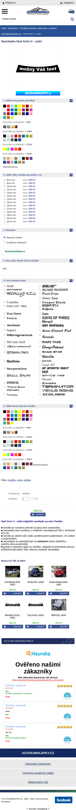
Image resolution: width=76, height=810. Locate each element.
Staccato (46, 379)
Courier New (17, 306)
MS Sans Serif (16, 342)
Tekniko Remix (16, 388)
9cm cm (11, 183)
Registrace (69, 3)
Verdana (12, 394)
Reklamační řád (38, 782)
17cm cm (11, 208)
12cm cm (11, 192)
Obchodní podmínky (38, 763)
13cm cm (11, 196)
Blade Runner (55, 289)
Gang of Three (56, 318)
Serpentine (17, 369)
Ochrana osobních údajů (38, 773)
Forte (45, 314)
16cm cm (11, 205)
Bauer (49, 286)
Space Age (53, 375)
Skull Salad (18, 375)
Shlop (45, 372)
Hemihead (13, 325)
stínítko (27, 480)
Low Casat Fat (56, 331)
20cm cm (11, 218)
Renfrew (13, 361)
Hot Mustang (53, 326)
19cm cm (11, 215)
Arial (10, 286)
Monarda (48, 336)
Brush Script (50, 293)
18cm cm (11, 212)
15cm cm (11, 202)
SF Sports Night (55, 368)
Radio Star (52, 352)
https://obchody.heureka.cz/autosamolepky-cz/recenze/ (38, 680)
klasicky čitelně (14, 237)
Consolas (12, 302)
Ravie (48, 356)
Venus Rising (57, 391)
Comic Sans (50, 298)
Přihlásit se (10, 3)
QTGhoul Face (17, 352)
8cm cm (11, 180)
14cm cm (11, 199)
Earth (50, 305)
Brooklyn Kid (21, 295)
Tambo (49, 383)
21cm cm (11, 221)
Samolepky (13, 28)
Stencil (13, 382)
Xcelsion (53, 394)
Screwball (47, 361)
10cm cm (11, 186)
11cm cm (11, 189)
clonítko (12, 480)
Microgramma (19, 335)
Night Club (51, 342)
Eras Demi (14, 313)
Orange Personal (52, 347)
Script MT (48, 365)
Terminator (57, 387)
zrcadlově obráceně (16, 242)
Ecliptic (47, 310)
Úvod (3, 28)
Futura (12, 318)
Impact (11, 330)
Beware (14, 290)
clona (19, 480)
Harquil (47, 321)
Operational (18, 346)
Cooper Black (54, 302)
